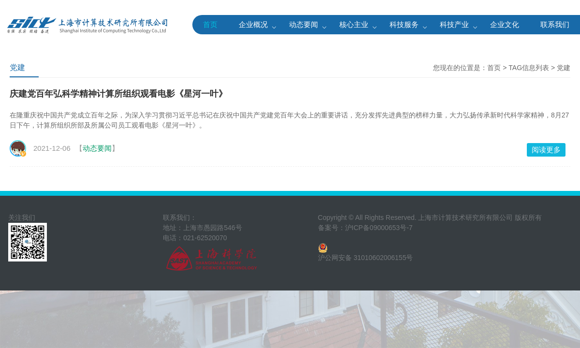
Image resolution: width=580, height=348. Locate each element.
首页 (210, 24)
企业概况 (253, 24)
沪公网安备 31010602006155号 (365, 257)
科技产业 (454, 24)
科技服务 (404, 24)
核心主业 (353, 24)
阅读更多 (546, 149)
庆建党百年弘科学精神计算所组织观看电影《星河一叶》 (118, 94)
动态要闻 (303, 24)
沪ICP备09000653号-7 (379, 228)
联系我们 (554, 24)
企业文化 (504, 24)
